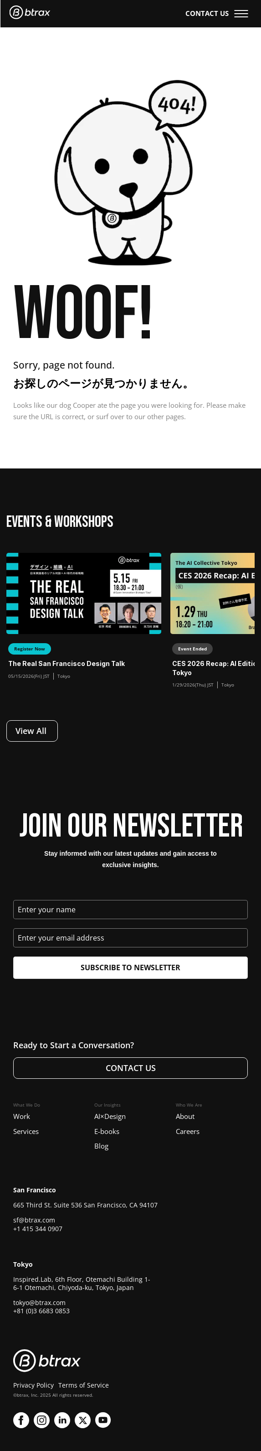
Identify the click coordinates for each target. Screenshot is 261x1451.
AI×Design (110, 1116)
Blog (101, 1145)
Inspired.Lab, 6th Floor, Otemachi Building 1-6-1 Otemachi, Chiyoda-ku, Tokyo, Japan (81, 1283)
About (185, 1116)
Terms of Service (83, 1385)
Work (21, 1116)
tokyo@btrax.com (39, 1302)
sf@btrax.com (34, 1220)
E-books (106, 1131)
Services (26, 1131)
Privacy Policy (33, 1385)
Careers (188, 1131)
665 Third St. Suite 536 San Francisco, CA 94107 (85, 1205)
